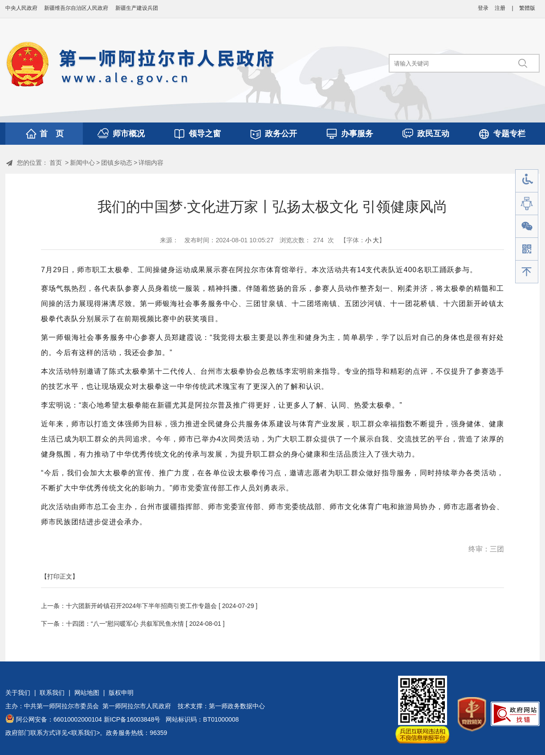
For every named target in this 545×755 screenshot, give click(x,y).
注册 (500, 8)
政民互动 (433, 133)
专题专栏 (509, 133)
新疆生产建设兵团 (136, 8)
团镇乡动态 (116, 162)
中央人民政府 (21, 8)
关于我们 (17, 692)
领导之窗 (205, 133)
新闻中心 (82, 162)
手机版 (527, 249)
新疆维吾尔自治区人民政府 (76, 8)
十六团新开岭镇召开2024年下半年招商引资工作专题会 (141, 605)
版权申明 (121, 692)
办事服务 (357, 133)
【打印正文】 (59, 576)
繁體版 (527, 8)
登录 (483, 8)
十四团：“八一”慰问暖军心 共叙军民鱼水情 (125, 623)
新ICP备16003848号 (132, 719)
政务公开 (281, 133)
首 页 (52, 133)
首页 (55, 162)
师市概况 (129, 133)
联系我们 (52, 692)
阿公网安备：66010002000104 (59, 719)
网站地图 (86, 692)
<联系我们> (84, 732)
